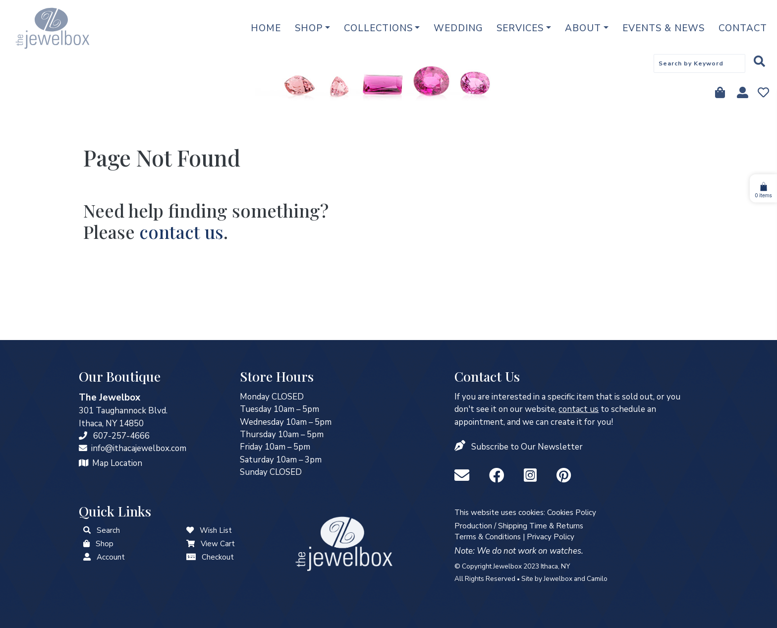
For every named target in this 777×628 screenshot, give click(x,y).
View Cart (218, 544)
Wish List (216, 530)
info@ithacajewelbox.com (138, 448)
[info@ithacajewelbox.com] (83, 448)
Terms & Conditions (487, 537)
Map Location (117, 463)
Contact (743, 28)
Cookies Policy (571, 512)
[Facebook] (498, 476)
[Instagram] (532, 476)
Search (108, 530)
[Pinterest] (563, 476)
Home (266, 28)
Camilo (597, 578)
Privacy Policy (550, 537)
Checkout (218, 557)
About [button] (583, 28)
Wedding (458, 28)
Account (111, 557)
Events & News (663, 28)
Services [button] (520, 28)
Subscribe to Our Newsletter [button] (527, 447)
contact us (181, 231)
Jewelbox (558, 578)
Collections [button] (378, 28)
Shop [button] (309, 28)
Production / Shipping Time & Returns (518, 526)
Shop (104, 544)
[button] (460, 447)
